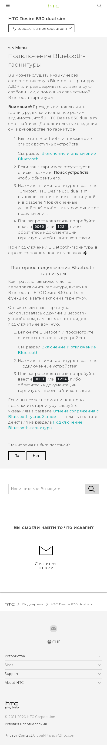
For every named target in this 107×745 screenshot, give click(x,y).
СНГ (56, 620)
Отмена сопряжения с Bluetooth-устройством (51, 395)
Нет (35, 433)
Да (16, 433)
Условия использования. (26, 701)
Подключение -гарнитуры (42, 406)
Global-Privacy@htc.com (51, 713)
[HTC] (53, 5)
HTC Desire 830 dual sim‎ (67, 582)
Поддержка (31, 582)
